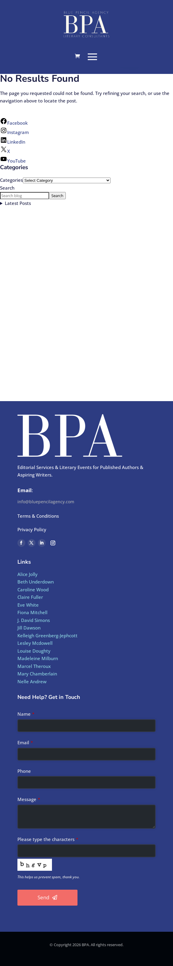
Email (25, 742)
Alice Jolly (27, 574)
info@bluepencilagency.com (45, 501)
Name (26, 714)
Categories (11, 180)
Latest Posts (18, 203)
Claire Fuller (30, 597)
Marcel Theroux (34, 666)
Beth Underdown (35, 582)
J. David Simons (33, 620)
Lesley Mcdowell (35, 643)
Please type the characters (47, 839)
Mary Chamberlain (37, 674)
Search (7, 188)
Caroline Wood (33, 590)
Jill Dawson (29, 628)
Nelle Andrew (32, 681)
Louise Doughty (33, 651)
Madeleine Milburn (37, 658)
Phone (24, 771)
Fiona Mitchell (32, 612)
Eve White (28, 605)
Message (28, 799)
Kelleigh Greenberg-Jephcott (47, 635)
